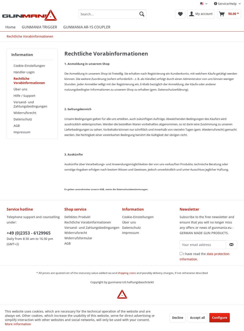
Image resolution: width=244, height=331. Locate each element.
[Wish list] (180, 14)
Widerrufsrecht (25, 113)
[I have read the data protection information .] (181, 253)
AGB (17, 126)
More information (18, 324)
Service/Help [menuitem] (226, 4)
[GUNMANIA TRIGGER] (39, 27)
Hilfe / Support (24, 96)
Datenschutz (23, 119)
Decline (177, 317)
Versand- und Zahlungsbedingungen (30, 104)
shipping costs (127, 273)
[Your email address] (203, 244)
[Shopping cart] (229, 14)
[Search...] (112, 14)
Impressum (22, 132)
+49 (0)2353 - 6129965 (29, 233)
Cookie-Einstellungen (29, 66)
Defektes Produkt (77, 217)
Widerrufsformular (78, 238)
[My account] (201, 14)
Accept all (197, 317)
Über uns (20, 89)
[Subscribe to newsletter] (231, 244)
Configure (219, 317)
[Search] (142, 14)
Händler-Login (24, 72)
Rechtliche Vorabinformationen (29, 80)
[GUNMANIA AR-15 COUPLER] (86, 27)
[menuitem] (112, 14)
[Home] (10, 27)
